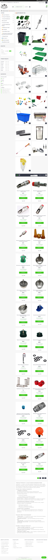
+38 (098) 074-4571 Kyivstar (29, 546)
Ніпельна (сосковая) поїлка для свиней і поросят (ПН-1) (39, 191)
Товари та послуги (5, 10)
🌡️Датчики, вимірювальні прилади (6, 25)
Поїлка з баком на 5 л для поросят (23, 364)
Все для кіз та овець (4, 544)
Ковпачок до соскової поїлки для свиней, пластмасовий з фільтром (39, 389)
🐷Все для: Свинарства (5, 14)
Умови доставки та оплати (17, 547)
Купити (24, 197)
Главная (13, 7)
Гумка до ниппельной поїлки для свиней (39, 364)
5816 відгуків (39, 0)
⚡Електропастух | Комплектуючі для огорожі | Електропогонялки (7, 34)
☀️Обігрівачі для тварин (6, 27)
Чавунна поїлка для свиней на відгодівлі (23, 339)
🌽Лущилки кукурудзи (5, 40)
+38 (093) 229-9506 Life (28, 544)
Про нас (14, 544)
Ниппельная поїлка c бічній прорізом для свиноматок (39, 414)
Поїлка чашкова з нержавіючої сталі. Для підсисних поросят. (39, 266)
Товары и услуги (16, 543)
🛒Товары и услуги (18, 6)
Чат (44, 557)
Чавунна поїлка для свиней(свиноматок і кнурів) (39, 340)
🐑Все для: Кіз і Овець (5, 22)
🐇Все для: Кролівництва (6, 18)
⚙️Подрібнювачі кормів (5, 42)
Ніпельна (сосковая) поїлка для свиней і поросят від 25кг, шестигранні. (23, 216)
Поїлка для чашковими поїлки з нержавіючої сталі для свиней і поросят (23, 241)
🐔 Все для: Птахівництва (6, 16)
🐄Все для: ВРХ (4, 20)
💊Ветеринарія (4, 29)
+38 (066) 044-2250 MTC (28, 543)
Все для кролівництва (5, 543)
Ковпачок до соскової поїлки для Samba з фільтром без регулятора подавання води (23, 414)
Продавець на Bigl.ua (24, 558)
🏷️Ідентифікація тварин (6, 31)
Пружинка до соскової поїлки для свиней (23, 388)
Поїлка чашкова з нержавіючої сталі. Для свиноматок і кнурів (23, 315)
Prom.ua (28, 557)
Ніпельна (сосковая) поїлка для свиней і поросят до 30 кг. (23, 191)
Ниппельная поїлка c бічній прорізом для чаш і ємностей (23, 463)
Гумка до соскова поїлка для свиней (23, 438)
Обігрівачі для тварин (4, 548)
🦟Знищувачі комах (5, 36)
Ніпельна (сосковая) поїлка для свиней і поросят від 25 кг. (39, 216)
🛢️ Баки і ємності (4, 38)
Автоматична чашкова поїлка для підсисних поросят (23, 266)
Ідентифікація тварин (4, 552)
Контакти (14, 546)
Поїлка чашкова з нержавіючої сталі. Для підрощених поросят (23, 291)
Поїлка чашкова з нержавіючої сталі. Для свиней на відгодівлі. (39, 291)
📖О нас (26, 6)
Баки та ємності (3, 551)
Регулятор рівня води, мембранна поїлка (39, 438)
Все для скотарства (4, 550)
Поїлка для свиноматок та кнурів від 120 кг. (39, 462)
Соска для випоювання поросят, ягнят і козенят (39, 241)
